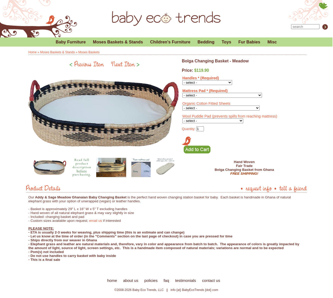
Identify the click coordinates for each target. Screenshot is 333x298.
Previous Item (86, 64)
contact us (211, 280)
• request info (256, 188)
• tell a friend (290, 188)
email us (95, 221)
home (112, 280)
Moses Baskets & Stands (118, 42)
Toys (226, 42)
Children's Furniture (170, 42)
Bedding (205, 42)
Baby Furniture (71, 42)
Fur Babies (249, 42)
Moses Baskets (88, 52)
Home (32, 52)
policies (151, 280)
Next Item (125, 64)
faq (166, 280)
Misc (272, 42)
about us (130, 280)
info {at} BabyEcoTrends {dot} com (194, 290)
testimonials (185, 280)
